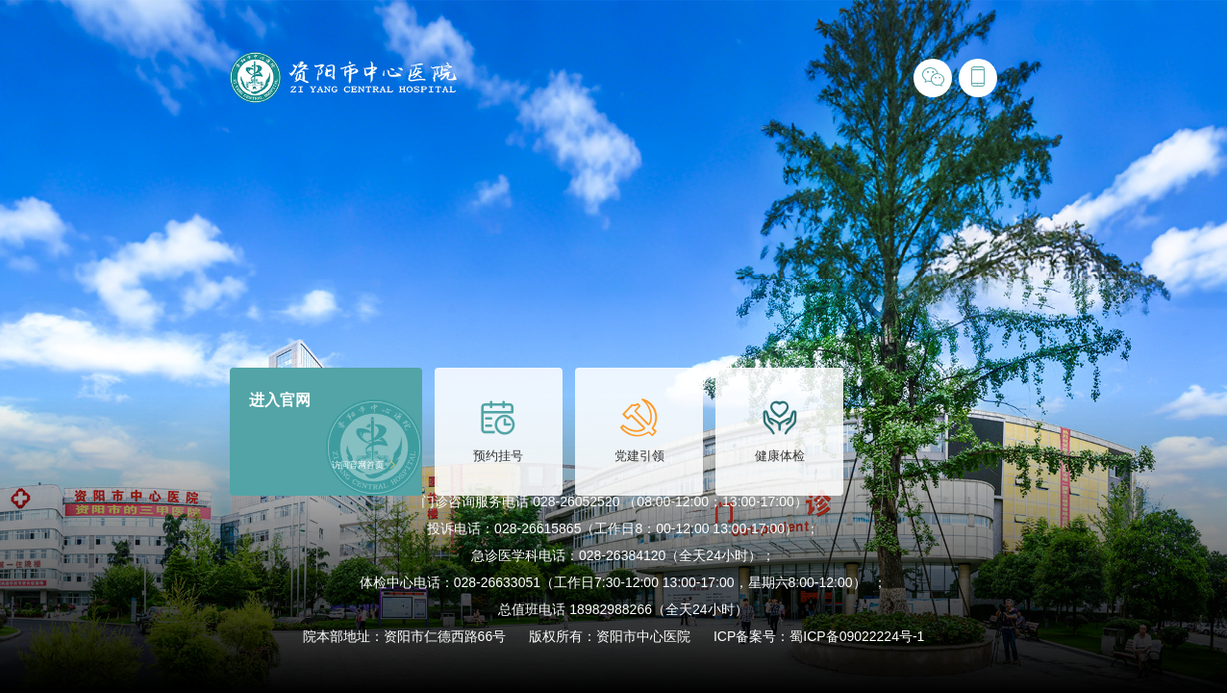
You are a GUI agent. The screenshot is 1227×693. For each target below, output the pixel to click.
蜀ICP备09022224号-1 (856, 636)
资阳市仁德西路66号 (445, 636)
